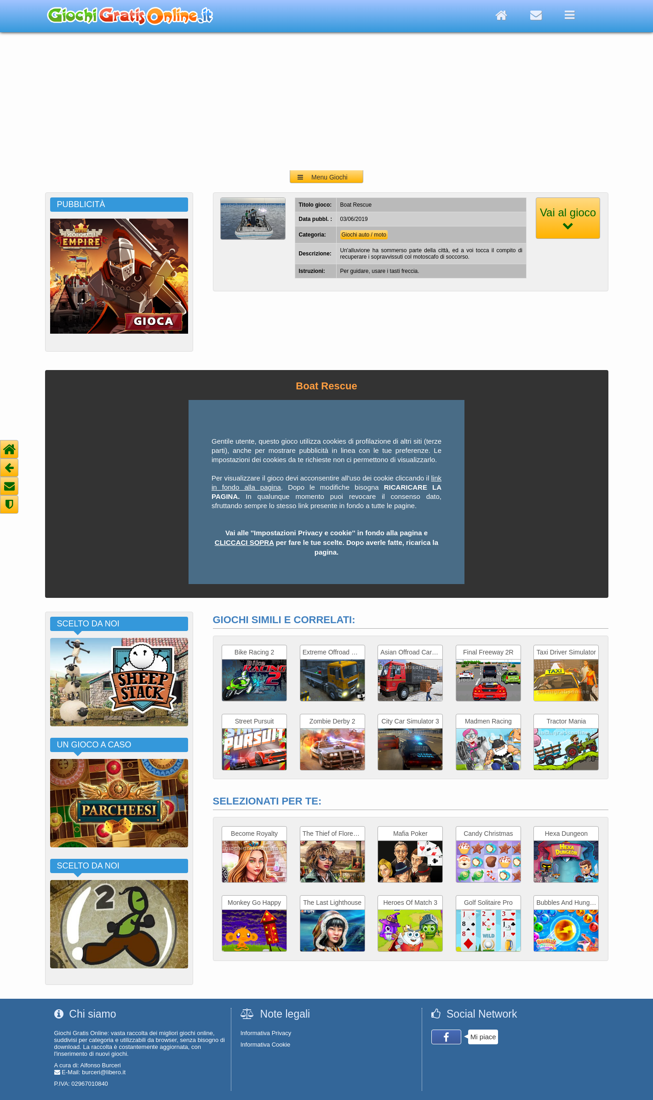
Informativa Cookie (265, 1044)
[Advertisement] (326, 101)
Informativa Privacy (266, 1033)
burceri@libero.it (104, 1072)
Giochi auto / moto (364, 235)
